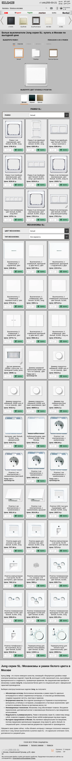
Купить (18, 150)
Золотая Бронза (53, 59)
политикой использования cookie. (24, 758)
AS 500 (48, 27)
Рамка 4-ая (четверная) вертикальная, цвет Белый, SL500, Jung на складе (59, 177)
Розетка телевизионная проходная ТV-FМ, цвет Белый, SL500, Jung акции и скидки (59, 613)
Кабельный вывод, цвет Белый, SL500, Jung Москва (36, 438)
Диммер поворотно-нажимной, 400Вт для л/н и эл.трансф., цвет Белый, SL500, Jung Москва (58, 370)
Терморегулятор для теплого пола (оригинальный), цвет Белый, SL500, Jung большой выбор (58, 649)
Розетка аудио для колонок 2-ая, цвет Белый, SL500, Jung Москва (36, 543)
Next (70, 20)
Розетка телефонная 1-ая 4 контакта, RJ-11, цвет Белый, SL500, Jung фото (13, 648)
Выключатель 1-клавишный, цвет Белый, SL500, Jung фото (36, 299)
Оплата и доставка (16, 8)
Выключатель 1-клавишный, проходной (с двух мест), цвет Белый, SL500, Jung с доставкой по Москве (36, 265)
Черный (32, 102)
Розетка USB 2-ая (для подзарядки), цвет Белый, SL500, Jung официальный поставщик (59, 509)
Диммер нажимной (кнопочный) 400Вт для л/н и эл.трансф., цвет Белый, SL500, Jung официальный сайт (36, 371)
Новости (50, 745)
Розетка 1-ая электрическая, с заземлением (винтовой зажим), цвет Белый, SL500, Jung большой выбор (13, 477)
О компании (23, 745)
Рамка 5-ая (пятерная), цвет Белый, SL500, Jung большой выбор (59, 212)
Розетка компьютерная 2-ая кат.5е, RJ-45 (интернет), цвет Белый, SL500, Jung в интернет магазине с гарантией (13, 579)
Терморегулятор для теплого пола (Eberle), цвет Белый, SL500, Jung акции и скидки (36, 648)
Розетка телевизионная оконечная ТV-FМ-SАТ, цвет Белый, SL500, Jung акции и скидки (59, 578)
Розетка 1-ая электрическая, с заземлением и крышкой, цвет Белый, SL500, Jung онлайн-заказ (13, 510)
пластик (20, 44)
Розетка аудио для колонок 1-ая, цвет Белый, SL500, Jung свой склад (13, 543)
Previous (2, 20)
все (14, 44)
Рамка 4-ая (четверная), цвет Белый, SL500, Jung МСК (13, 212)
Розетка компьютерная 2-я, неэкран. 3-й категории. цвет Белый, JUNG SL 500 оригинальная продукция (36, 580)
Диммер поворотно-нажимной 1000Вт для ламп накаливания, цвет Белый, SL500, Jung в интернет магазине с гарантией (36, 406)
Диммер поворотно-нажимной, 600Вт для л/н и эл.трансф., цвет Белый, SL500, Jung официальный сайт (13, 405)
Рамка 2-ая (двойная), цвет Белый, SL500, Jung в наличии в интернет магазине (59, 143)
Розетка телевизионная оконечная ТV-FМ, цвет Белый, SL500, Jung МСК (13, 613)
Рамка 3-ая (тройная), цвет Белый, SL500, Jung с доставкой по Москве (36, 177)
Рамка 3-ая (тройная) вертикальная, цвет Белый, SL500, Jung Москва (13, 177)
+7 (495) (48, 3)
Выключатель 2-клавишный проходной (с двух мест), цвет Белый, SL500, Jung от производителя (36, 335)
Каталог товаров (37, 745)
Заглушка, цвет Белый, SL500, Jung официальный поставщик (14, 439)
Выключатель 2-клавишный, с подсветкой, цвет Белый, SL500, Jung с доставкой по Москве (13, 335)
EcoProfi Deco (36, 27)
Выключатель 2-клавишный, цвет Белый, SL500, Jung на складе (59, 334)
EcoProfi (23, 27)
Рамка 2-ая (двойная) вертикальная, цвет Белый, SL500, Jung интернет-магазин (36, 143)
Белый (19, 59)
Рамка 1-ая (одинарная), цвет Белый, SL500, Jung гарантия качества (13, 143)
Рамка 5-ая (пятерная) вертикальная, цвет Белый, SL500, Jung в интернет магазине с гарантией (36, 213)
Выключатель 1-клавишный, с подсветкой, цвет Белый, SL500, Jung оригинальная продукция (13, 266)
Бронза (40, 102)
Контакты (5, 8)
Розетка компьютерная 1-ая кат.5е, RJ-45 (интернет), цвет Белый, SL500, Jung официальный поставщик (58, 545)
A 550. (61, 27)
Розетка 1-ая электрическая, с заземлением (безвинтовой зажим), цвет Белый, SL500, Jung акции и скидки (58, 440)
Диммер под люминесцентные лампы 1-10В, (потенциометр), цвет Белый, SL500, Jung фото (58, 406)
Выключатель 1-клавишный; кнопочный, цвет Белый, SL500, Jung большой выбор (58, 299)
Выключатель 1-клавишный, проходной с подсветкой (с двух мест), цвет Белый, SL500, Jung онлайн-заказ (59, 266)
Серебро (36, 59)
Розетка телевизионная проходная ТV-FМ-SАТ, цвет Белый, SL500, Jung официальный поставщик (36, 614)
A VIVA (11, 27)
